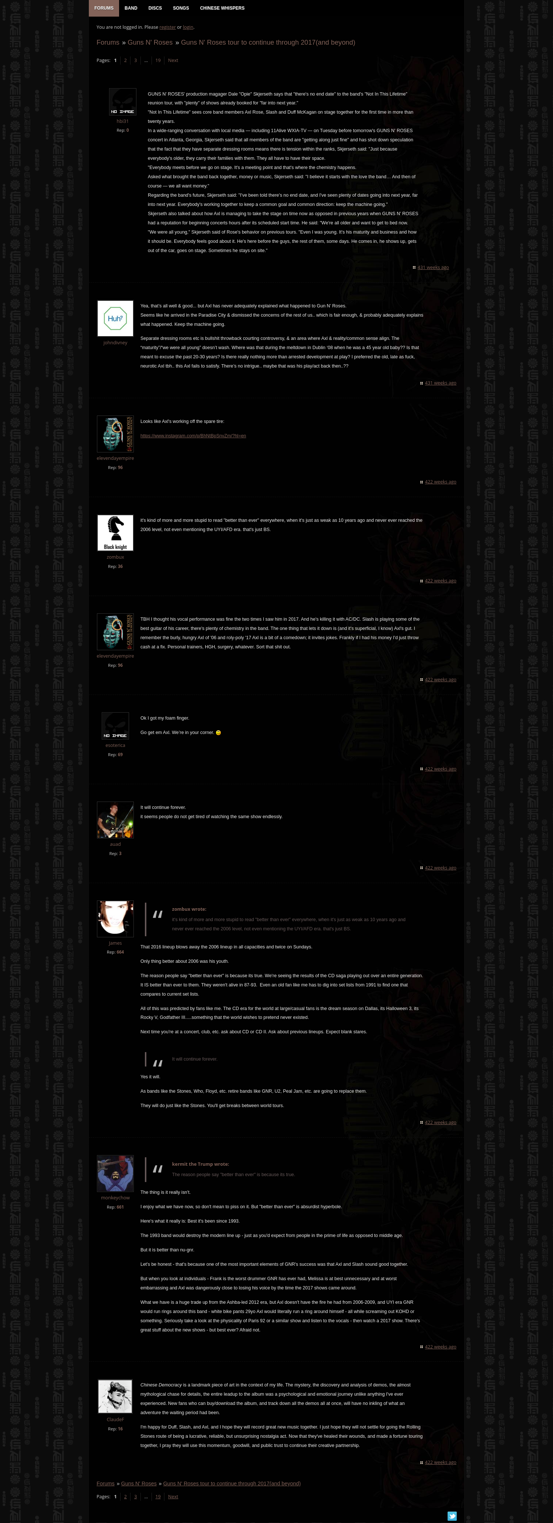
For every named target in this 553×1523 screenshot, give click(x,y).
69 (120, 755)
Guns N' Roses (149, 43)
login (187, 28)
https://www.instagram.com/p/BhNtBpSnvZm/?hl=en (193, 436)
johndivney (115, 343)
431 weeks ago (433, 268)
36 (120, 567)
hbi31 (122, 122)
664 (120, 952)
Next (173, 61)
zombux (115, 558)
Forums (107, 43)
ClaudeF (115, 1420)
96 (120, 468)
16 (120, 1429)
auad (114, 845)
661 (120, 1207)
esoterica (115, 746)
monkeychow (115, 1198)
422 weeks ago (441, 482)
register (167, 28)
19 (157, 61)
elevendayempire (114, 459)
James (114, 944)
